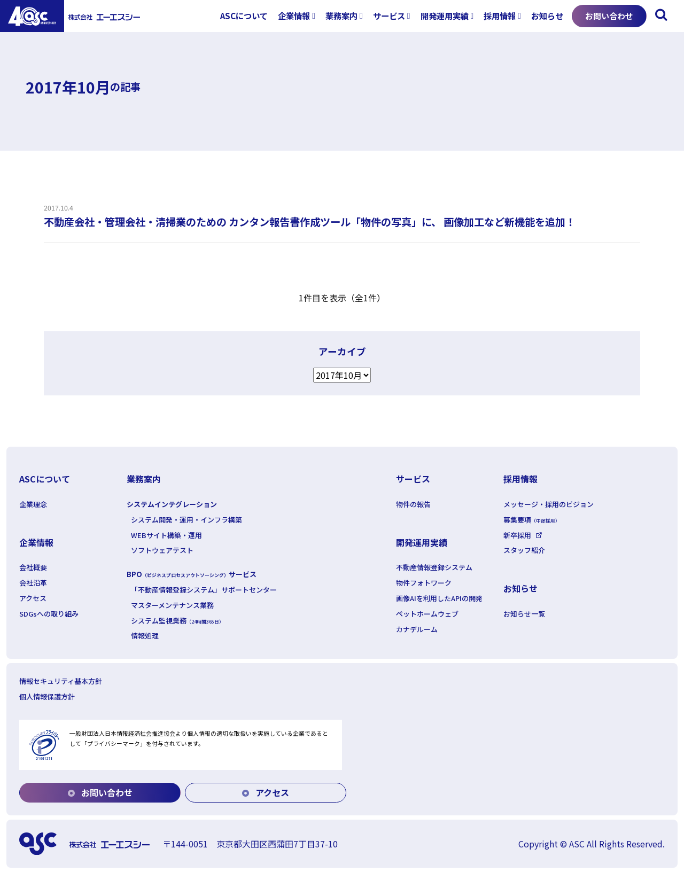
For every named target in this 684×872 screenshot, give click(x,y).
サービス (389, 15)
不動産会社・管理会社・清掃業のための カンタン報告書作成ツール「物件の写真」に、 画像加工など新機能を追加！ (310, 221)
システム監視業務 (177, 621)
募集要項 (531, 520)
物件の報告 (413, 504)
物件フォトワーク (424, 583)
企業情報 (294, 15)
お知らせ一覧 (524, 614)
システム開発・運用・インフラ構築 (186, 520)
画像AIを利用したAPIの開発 (439, 598)
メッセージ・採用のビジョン (548, 504)
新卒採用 (517, 535)
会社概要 (33, 567)
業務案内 (341, 15)
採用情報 (500, 15)
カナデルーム (417, 629)
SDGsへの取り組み (49, 614)
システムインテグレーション (172, 504)
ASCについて (244, 15)
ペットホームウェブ (427, 614)
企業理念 (33, 504)
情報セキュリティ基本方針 (60, 681)
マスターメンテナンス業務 (172, 605)
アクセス (32, 598)
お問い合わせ (609, 15)
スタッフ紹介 (524, 550)
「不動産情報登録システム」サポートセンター (204, 590)
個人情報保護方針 (47, 696)
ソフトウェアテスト (162, 550)
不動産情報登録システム (434, 567)
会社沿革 (33, 583)
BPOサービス (191, 574)
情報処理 (145, 635)
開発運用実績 (445, 15)
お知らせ (547, 15)
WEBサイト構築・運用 (166, 535)
